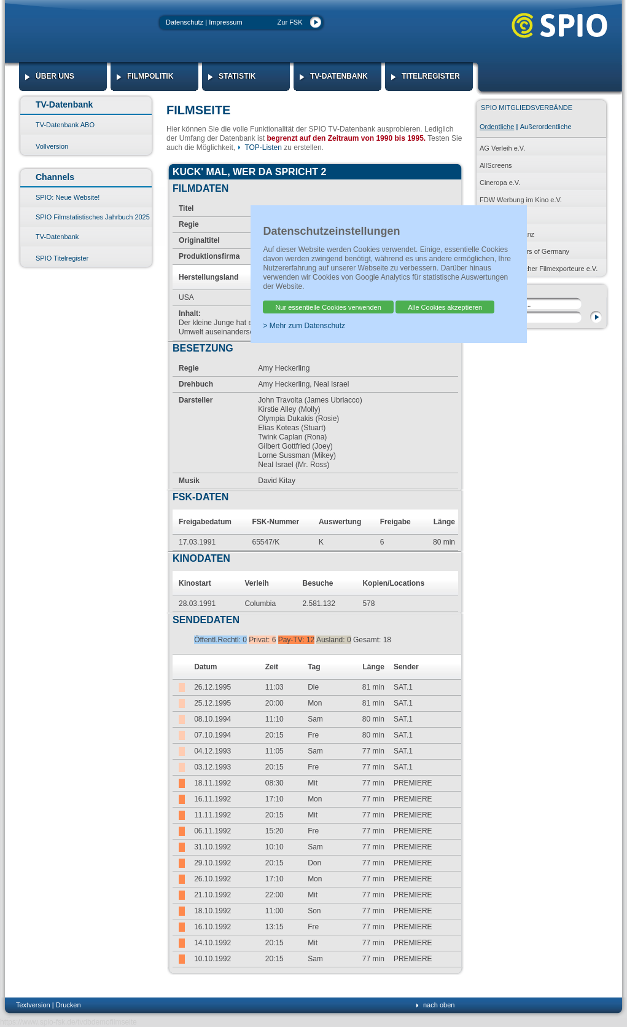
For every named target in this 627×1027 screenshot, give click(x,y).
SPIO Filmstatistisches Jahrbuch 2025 (93, 217)
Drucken (68, 1005)
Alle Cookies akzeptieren (445, 307)
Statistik (237, 76)
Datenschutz (184, 22)
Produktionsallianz (507, 234)
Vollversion (52, 146)
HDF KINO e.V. (502, 217)
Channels (55, 177)
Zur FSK (290, 22)
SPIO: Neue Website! (67, 197)
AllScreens (496, 165)
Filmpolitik (150, 76)
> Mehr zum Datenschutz (304, 325)
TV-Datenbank (339, 76)
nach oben (438, 1005)
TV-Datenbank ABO (65, 124)
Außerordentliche (546, 126)
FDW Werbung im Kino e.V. (521, 199)
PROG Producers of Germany (524, 251)
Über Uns (55, 76)
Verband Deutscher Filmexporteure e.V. (539, 268)
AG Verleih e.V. (502, 148)
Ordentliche (497, 126)
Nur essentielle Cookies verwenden (328, 307)
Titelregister (431, 76)
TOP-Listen (262, 147)
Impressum (225, 22)
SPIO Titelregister (62, 258)
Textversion (33, 1005)
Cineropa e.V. (500, 182)
